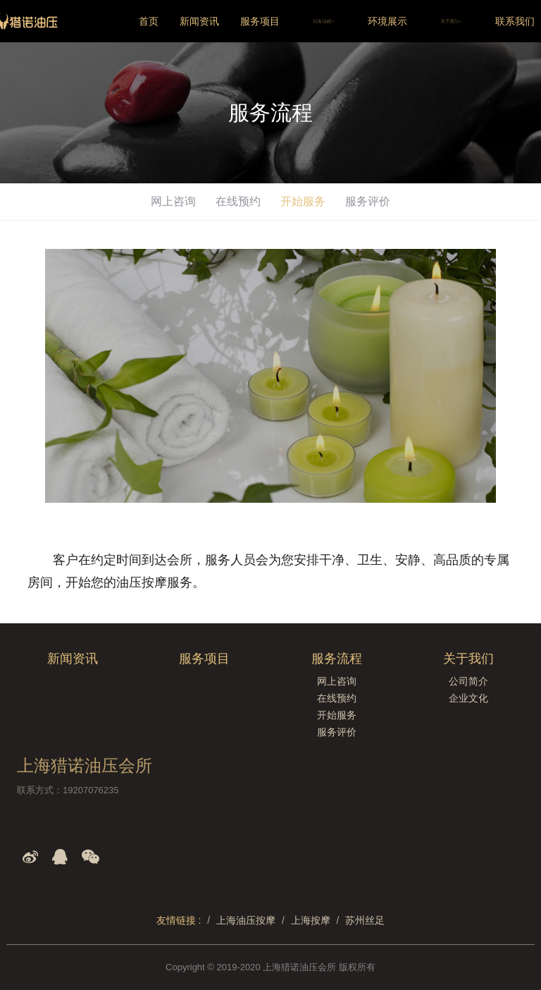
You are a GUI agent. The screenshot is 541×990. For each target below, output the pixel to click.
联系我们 (515, 21)
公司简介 (468, 681)
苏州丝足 (365, 920)
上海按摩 (310, 920)
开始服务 (302, 201)
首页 (148, 21)
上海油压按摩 (245, 920)
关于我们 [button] (451, 21)
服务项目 (260, 21)
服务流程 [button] (324, 21)
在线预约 (238, 201)
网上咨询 (173, 201)
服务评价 (367, 201)
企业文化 (468, 698)
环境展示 (387, 21)
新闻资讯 (199, 21)
